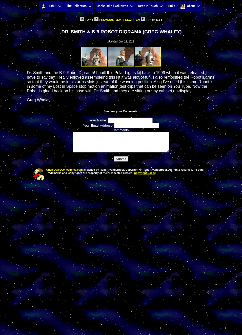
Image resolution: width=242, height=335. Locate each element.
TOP (85, 19)
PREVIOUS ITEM (107, 19)
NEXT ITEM (135, 19)
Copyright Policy (144, 176)
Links (171, 6)
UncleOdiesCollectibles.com (64, 173)
